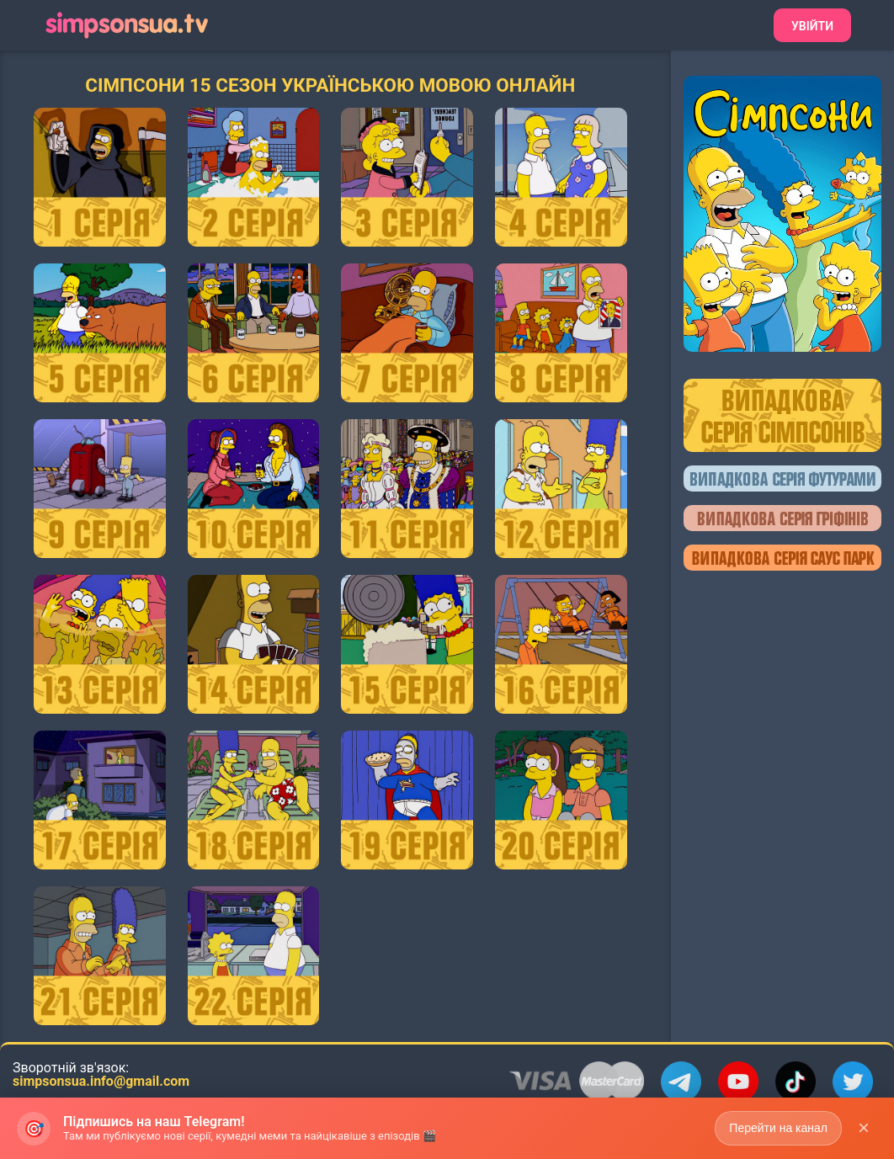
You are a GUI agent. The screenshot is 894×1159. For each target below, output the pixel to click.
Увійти (812, 26)
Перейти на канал (778, 1128)
